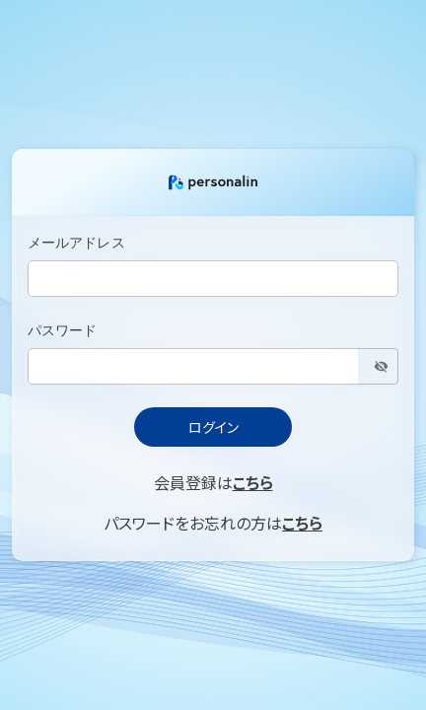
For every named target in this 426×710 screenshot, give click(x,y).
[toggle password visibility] (381, 366)
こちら (253, 482)
